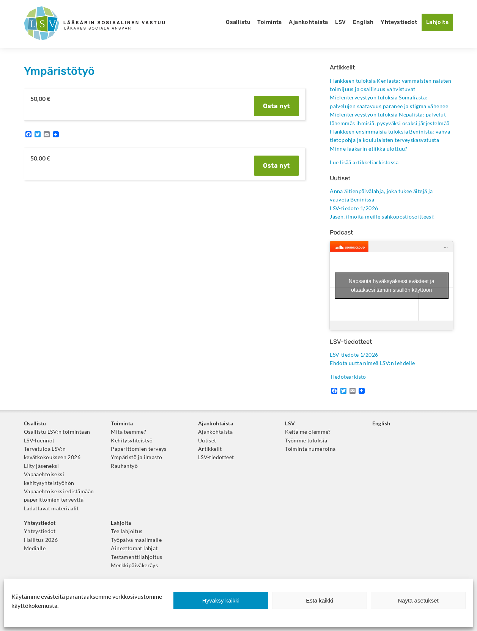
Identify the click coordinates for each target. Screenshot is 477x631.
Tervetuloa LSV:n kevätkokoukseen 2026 (52, 453)
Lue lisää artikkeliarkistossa (364, 162)
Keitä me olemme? (308, 432)
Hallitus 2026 (41, 540)
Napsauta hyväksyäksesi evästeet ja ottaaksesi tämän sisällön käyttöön (391, 285)
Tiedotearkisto (348, 377)
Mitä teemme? (128, 432)
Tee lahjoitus (126, 531)
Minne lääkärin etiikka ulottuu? (369, 149)
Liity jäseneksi (41, 466)
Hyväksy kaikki (220, 600)
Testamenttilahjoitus (136, 557)
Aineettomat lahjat (134, 548)
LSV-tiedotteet (216, 457)
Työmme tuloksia (306, 440)
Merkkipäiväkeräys (134, 565)
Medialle (35, 548)
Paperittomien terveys (139, 449)
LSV (340, 22)
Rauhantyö (124, 466)
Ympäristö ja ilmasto (136, 457)
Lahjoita (437, 22)
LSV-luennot (39, 440)
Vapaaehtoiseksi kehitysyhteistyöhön (49, 478)
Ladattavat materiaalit (51, 508)
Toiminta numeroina (310, 449)
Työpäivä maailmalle (136, 540)
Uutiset (207, 440)
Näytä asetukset (418, 600)
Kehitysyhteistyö (132, 440)
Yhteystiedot (399, 22)
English (363, 22)
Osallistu (238, 22)
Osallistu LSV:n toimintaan (57, 432)
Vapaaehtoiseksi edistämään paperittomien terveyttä (59, 495)
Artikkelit (210, 449)
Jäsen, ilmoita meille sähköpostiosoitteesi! (382, 217)
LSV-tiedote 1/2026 (354, 208)
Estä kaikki (319, 600)
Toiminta (269, 22)
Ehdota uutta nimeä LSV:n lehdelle (372, 363)
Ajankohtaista (308, 22)
